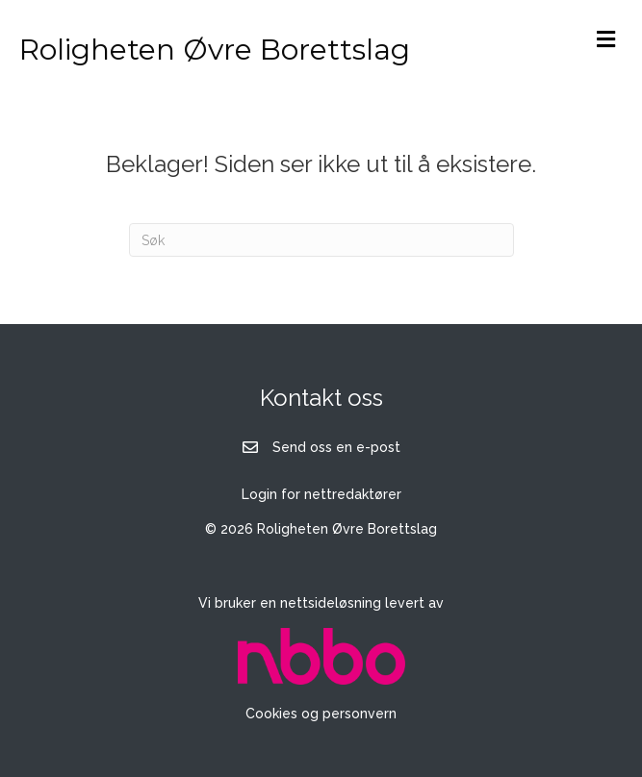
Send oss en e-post (336, 447)
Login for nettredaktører (321, 494)
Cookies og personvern (321, 713)
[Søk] (321, 240)
